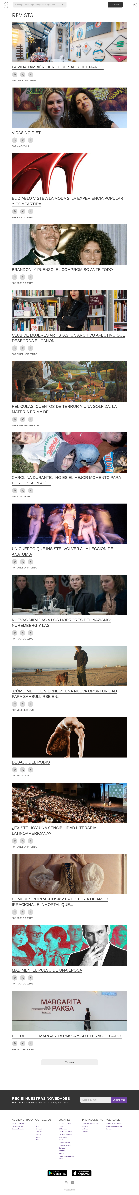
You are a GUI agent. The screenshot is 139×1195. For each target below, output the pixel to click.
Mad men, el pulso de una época (47, 970)
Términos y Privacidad (114, 1126)
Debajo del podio (31, 762)
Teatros (61, 1153)
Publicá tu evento (18, 1123)
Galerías (62, 1148)
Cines (61, 1140)
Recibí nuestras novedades (41, 1098)
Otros (38, 1140)
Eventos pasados (18, 1129)
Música (38, 1134)
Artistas (85, 1126)
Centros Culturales (65, 1134)
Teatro (38, 1137)
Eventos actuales (18, 1126)
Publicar (115, 5)
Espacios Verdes (65, 1145)
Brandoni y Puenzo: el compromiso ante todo (62, 269)
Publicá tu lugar (65, 1123)
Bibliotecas (63, 1129)
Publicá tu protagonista (90, 1123)
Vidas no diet (26, 132)
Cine (37, 1126)
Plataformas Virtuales (66, 1156)
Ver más (69, 1062)
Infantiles (39, 1132)
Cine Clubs (63, 1137)
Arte (37, 1123)
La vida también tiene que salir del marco (58, 67)
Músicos (85, 1132)
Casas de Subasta (65, 1132)
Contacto (109, 1129)
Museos (62, 1151)
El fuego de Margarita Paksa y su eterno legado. (67, 1036)
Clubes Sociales (64, 1142)
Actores (85, 1129)
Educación (39, 1129)
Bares (61, 1126)
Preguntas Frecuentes (114, 1123)
